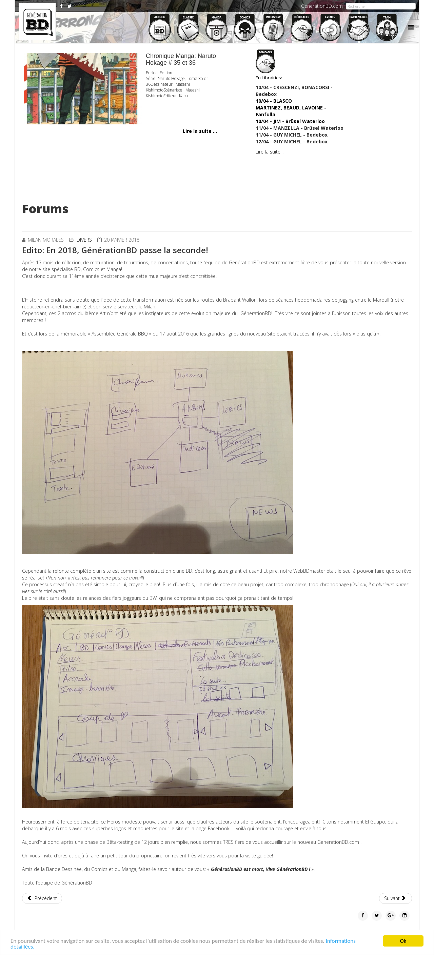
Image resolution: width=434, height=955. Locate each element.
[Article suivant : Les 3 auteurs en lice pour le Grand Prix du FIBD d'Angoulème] (395, 898)
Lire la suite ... (200, 131)
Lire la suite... (269, 151)
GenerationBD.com (322, 6)
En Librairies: (269, 65)
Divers (84, 240)
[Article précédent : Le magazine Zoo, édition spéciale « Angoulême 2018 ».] (42, 898)
